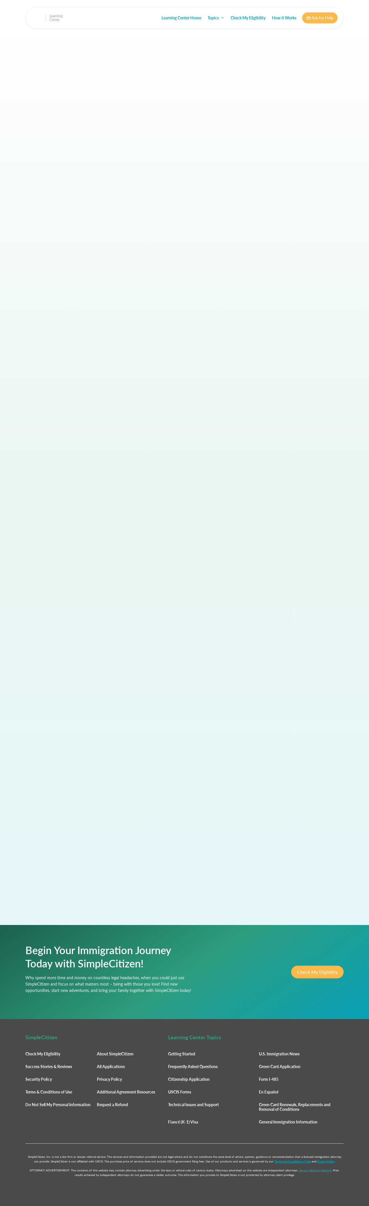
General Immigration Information (288, 1122)
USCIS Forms (179, 1092)
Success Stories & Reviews (48, 1066)
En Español (268, 1092)
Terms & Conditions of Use (48, 1092)
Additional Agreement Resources (126, 1092)
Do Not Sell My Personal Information (58, 1104)
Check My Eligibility (248, 17)
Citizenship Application (189, 1079)
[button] (216, 18)
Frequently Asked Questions (193, 1066)
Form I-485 (268, 1079)
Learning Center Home (181, 17)
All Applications (111, 1066)
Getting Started (181, 1054)
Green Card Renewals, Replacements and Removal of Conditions (294, 1107)
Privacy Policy (109, 1079)
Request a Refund (112, 1104)
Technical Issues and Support (193, 1104)
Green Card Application (279, 1066)
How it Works (284, 17)
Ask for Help (319, 17)
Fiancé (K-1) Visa (183, 1122)
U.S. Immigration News (279, 1054)
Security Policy (38, 1079)
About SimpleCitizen (115, 1054)
